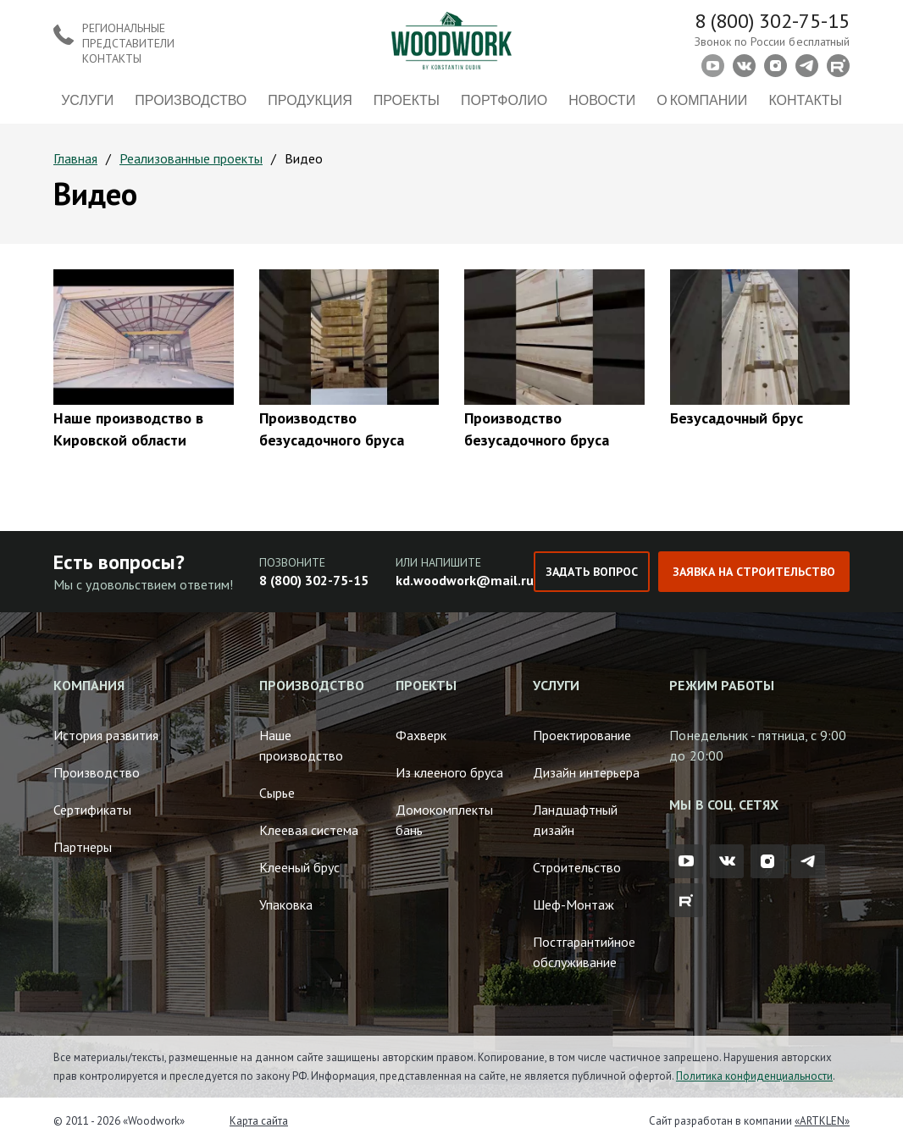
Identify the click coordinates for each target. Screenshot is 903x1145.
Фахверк (421, 735)
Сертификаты (92, 809)
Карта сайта (259, 1121)
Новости (601, 99)
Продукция (310, 99)
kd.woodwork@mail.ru (465, 580)
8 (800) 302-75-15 (772, 21)
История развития (105, 735)
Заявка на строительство (754, 571)
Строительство (577, 867)
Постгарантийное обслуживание (584, 952)
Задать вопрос (591, 571)
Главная (75, 158)
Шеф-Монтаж (573, 904)
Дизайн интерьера (586, 772)
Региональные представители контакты (128, 43)
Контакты (804, 99)
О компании (701, 99)
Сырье (277, 792)
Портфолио (504, 99)
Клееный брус (299, 867)
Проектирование (582, 735)
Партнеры (82, 846)
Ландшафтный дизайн (575, 819)
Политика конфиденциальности (754, 1076)
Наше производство (301, 745)
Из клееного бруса (449, 772)
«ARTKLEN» (822, 1121)
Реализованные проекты (191, 158)
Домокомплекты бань (444, 819)
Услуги (87, 99)
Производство (191, 99)
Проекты (407, 99)
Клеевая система (308, 829)
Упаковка (286, 904)
